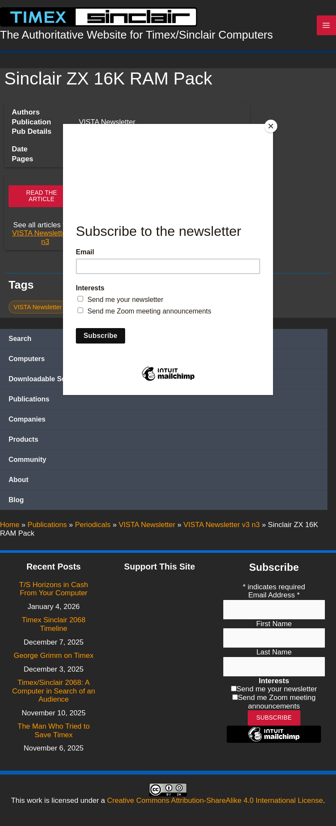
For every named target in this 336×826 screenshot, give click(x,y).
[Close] (270, 126)
